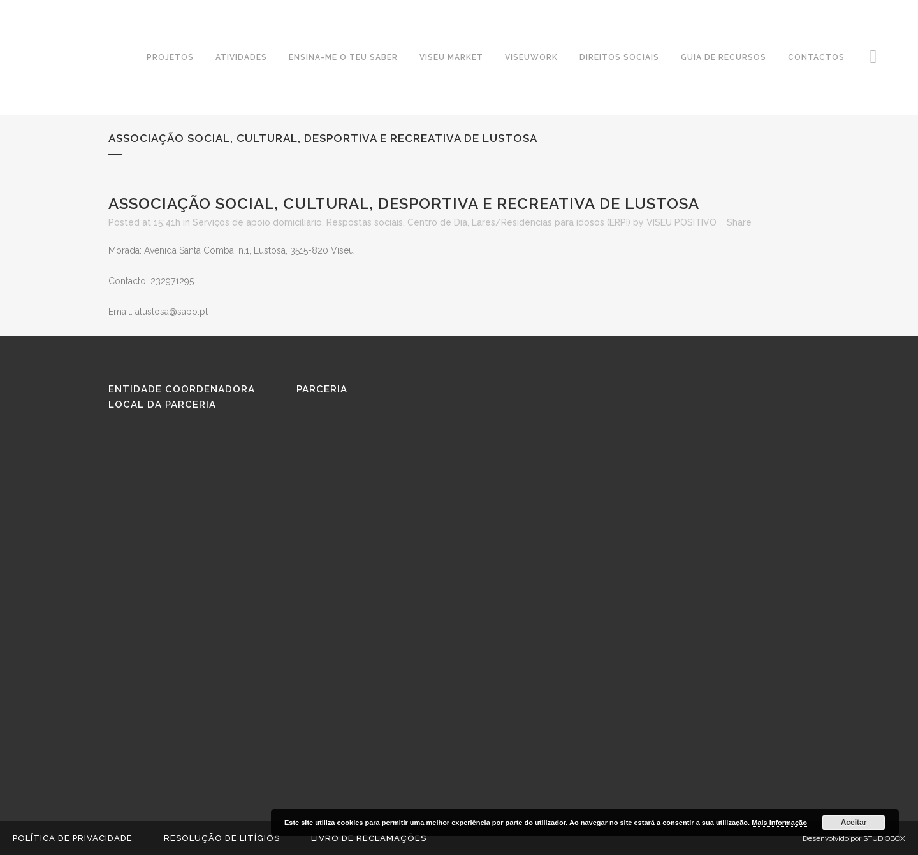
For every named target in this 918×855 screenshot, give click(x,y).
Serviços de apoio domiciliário (257, 222)
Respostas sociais (364, 222)
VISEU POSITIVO (681, 222)
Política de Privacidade (73, 838)
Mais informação (779, 822)
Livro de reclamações (368, 838)
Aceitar (854, 822)
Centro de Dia (437, 222)
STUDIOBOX (884, 838)
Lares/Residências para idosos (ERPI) (551, 222)
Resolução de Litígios (222, 838)
